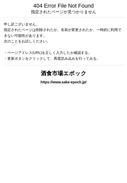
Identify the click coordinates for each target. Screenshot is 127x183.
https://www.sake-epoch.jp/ (63, 82)
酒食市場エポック (64, 73)
